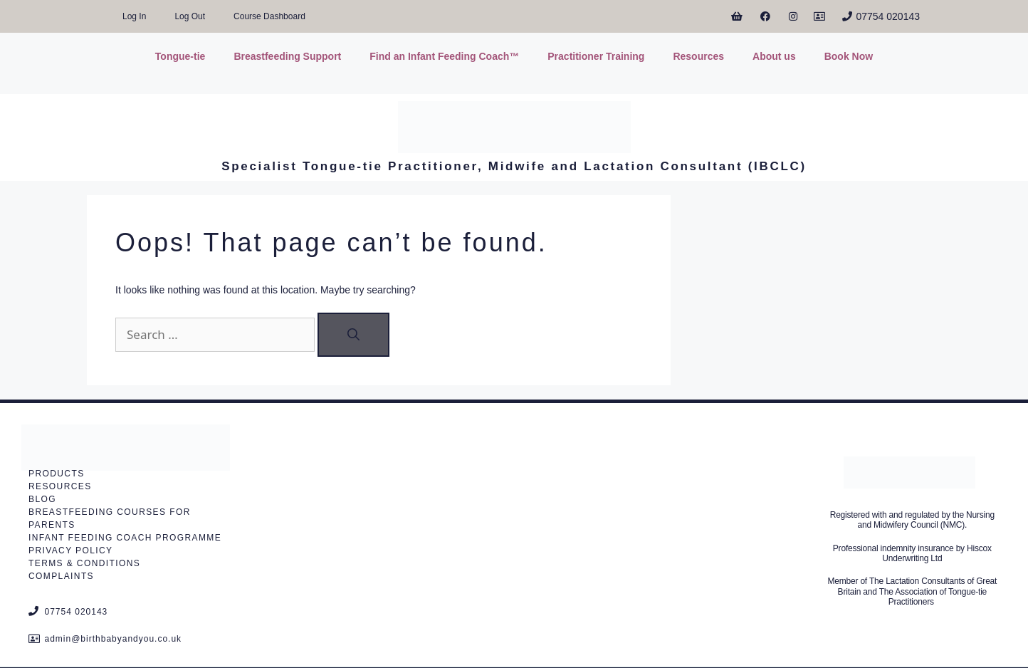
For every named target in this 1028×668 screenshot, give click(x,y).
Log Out (189, 16)
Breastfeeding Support (287, 56)
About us (774, 56)
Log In (134, 16)
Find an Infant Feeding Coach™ (444, 56)
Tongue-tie (180, 56)
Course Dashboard (269, 16)
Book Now (848, 56)
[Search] (353, 335)
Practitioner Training (595, 56)
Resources (698, 56)
